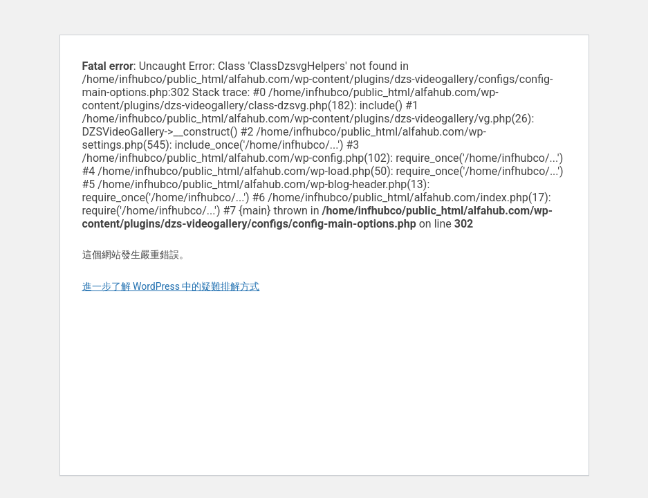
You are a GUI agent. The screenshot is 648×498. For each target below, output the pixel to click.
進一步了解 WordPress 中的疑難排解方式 (171, 286)
